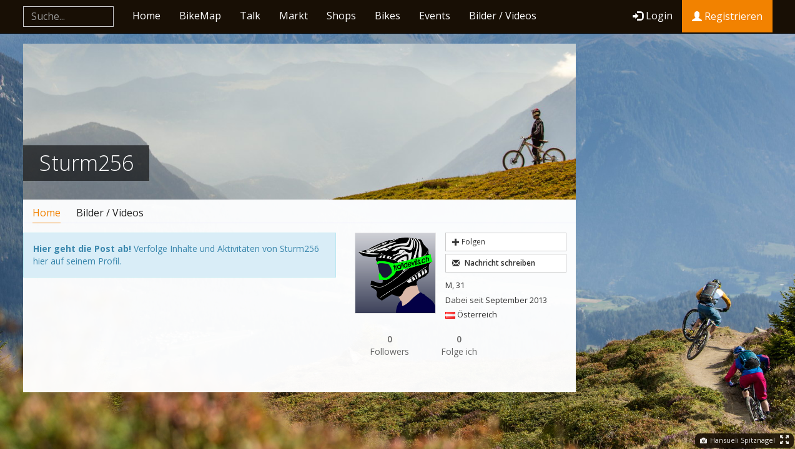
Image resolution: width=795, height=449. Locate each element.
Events (434, 15)
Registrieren (727, 16)
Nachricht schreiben (493, 263)
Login (653, 15)
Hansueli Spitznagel (737, 440)
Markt (293, 15)
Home (146, 15)
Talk (250, 15)
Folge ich (460, 345)
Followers (390, 345)
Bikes (387, 15)
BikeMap (200, 15)
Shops (341, 15)
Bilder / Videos (502, 15)
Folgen (468, 241)
